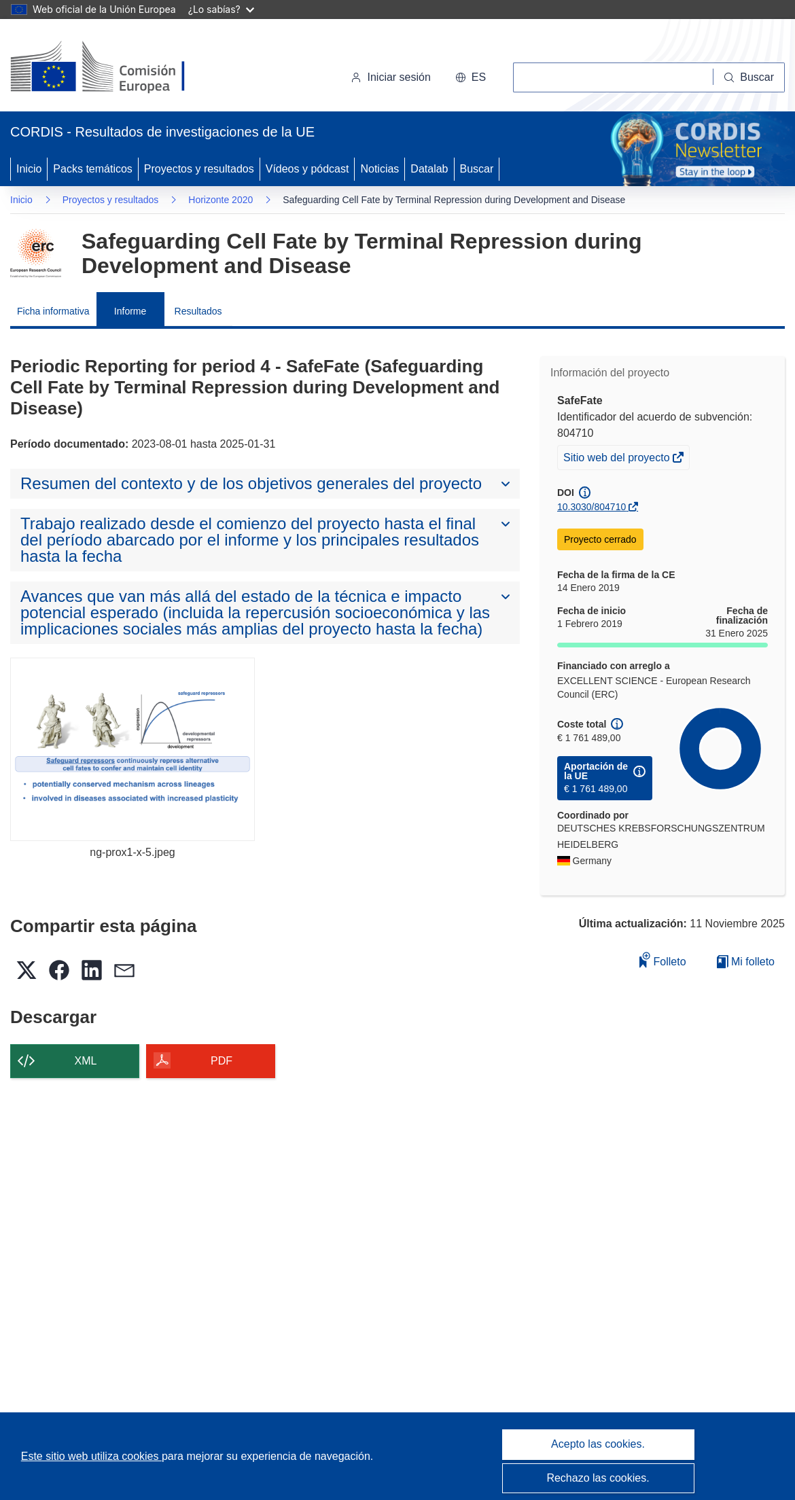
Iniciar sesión (390, 77)
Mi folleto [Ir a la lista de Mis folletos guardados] (746, 961)
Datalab (429, 169)
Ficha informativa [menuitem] (53, 311)
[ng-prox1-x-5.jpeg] (132, 749)
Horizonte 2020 (220, 199)
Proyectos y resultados (199, 169)
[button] (470, 77)
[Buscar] (749, 77)
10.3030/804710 (591, 506)
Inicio (28, 169)
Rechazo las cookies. (597, 1478)
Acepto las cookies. (598, 1444)
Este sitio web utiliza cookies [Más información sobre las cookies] (91, 1456)
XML (86, 1061)
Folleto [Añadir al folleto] (662, 959)
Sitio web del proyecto (618, 459)
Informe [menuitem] (130, 311)
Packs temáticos (92, 169)
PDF (221, 1061)
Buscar (477, 169)
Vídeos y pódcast (307, 169)
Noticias (379, 169)
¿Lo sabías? (221, 9)
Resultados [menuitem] (198, 311)
